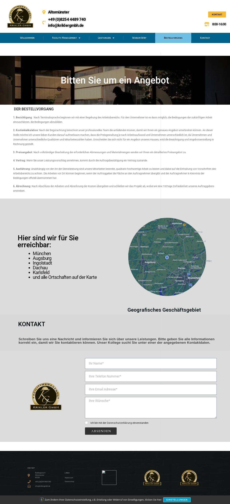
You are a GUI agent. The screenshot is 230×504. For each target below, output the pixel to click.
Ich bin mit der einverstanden (119, 422)
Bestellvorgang (173, 37)
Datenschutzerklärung (119, 422)
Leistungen (106, 38)
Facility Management (66, 38)
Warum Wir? (139, 37)
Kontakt (205, 37)
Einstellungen (177, 500)
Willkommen (27, 37)
